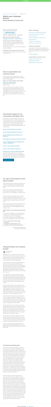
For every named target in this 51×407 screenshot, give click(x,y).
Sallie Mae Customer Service (34, 60)
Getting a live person (33, 39)
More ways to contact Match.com (35, 43)
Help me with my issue (8, 159)
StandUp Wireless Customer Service (35, 62)
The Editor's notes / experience (34, 41)
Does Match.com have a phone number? (36, 34)
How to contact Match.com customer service (37, 37)
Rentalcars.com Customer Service (35, 58)
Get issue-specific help (33, 35)
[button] (50, 1)
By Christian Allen (9, 251)
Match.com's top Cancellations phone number (37, 32)
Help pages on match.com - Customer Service (12, 38)
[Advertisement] (14, 62)
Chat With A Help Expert (33, 54)
